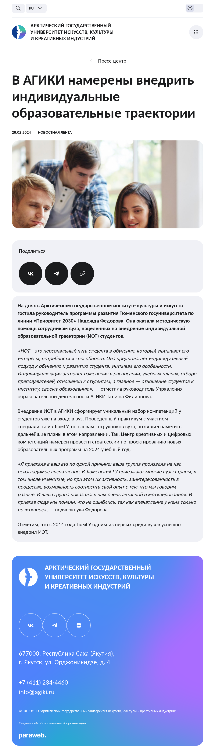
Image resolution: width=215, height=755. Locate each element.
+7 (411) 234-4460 (43, 682)
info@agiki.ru (36, 692)
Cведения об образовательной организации (52, 723)
